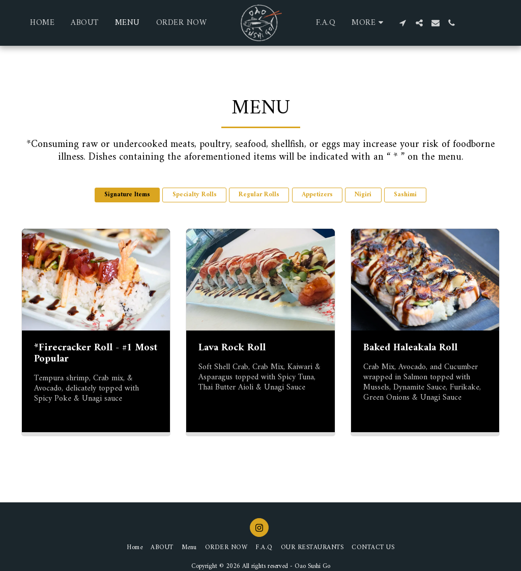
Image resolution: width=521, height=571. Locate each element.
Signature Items (127, 194)
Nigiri (363, 194)
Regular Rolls (259, 194)
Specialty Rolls (194, 194)
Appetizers (317, 194)
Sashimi (405, 194)
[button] (403, 23)
